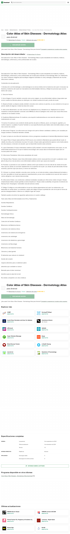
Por (14, 40)
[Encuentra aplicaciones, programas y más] (38, 2)
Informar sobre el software (35, 466)
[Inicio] (2, 30)
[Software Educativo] (14, 30)
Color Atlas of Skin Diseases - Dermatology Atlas (37, 35)
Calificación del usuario (35, 40)
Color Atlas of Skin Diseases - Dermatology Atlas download (16, 476)
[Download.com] (5, 2)
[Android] (6, 30)
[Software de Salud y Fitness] (25, 30)
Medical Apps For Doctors (34, 54)
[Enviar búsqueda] (12, 2)
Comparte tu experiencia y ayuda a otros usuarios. (54, 49)
